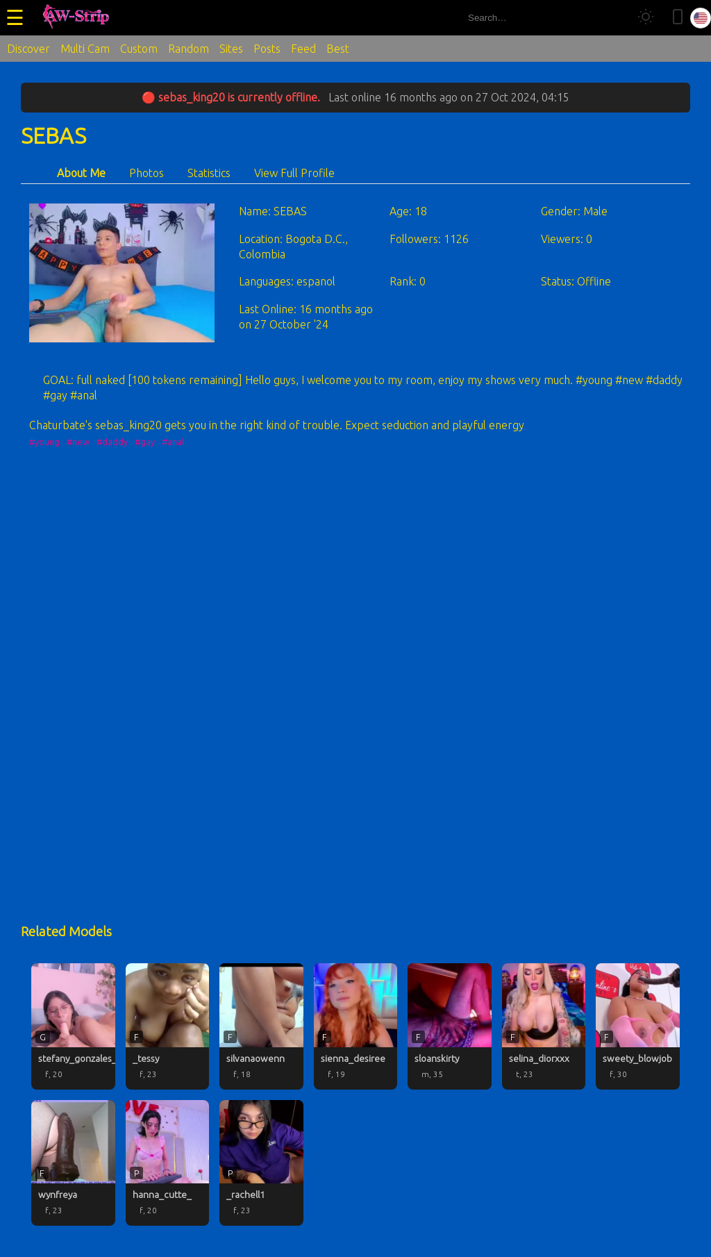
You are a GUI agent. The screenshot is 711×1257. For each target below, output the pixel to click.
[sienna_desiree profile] (356, 1026)
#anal (173, 442)
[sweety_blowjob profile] (638, 1026)
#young (44, 442)
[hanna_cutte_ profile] (168, 1163)
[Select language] (700, 18)
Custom (139, 48)
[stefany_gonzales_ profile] (73, 1026)
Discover (28, 48)
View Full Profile (294, 173)
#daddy (112, 442)
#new (78, 442)
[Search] (612, 17)
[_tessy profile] (168, 1026)
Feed (303, 48)
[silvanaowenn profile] (261, 1026)
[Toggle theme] (645, 17)
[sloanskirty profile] (450, 1026)
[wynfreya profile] (73, 1163)
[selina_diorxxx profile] (544, 1026)
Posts (267, 48)
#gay (145, 442)
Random (188, 48)
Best (337, 48)
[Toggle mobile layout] (677, 17)
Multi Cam (85, 48)
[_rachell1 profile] (261, 1163)
